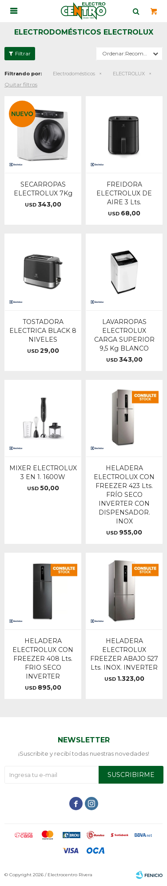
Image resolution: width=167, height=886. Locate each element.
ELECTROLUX (129, 73)
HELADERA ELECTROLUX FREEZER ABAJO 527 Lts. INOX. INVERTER (124, 654)
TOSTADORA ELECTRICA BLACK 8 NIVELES (42, 330)
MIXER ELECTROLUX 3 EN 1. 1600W (43, 472)
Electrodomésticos (74, 73)
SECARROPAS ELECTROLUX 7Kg (43, 188)
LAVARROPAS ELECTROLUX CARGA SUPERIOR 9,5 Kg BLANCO (124, 335)
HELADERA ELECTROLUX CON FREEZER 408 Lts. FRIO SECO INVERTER (42, 658)
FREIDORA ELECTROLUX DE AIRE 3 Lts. (124, 193)
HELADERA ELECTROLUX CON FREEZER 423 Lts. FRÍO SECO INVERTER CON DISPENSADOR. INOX (124, 494)
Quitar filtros (20, 84)
